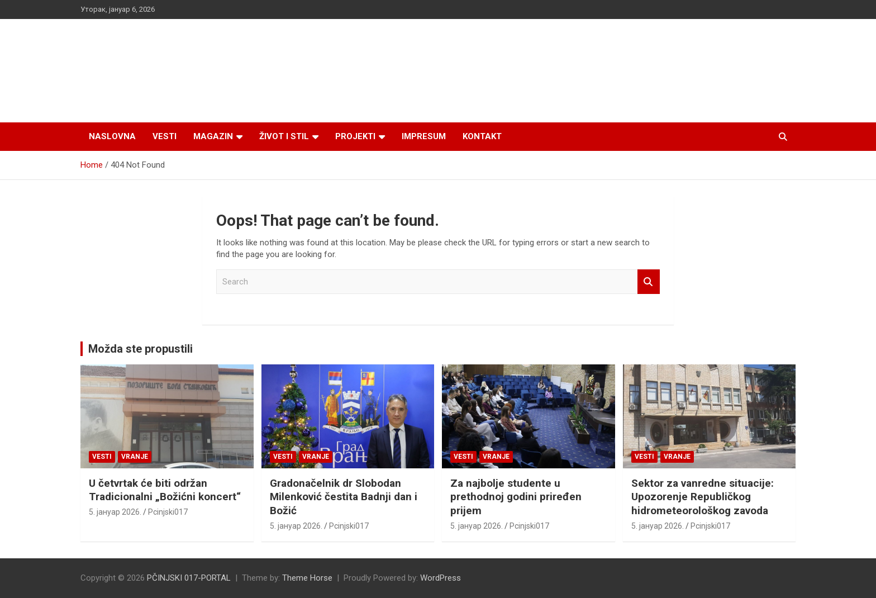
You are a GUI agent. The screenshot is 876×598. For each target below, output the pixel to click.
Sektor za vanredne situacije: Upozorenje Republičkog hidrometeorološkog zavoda (702, 497)
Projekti (355, 136)
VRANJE (134, 457)
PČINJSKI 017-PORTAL (189, 578)
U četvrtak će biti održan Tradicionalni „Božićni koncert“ (165, 490)
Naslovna (112, 136)
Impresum (424, 136)
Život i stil (284, 136)
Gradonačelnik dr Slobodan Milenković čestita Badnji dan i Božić (343, 497)
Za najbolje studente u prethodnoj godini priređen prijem (516, 497)
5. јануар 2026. (115, 511)
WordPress (440, 578)
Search (648, 282)
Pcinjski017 (168, 511)
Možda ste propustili (140, 348)
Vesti (165, 136)
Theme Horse (307, 578)
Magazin (213, 136)
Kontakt (482, 136)
